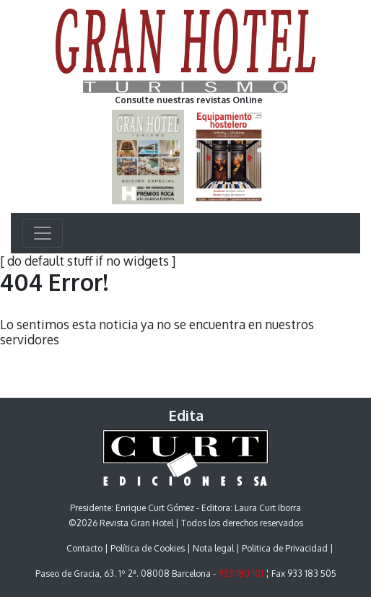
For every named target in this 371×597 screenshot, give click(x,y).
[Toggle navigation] (42, 233)
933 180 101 (240, 573)
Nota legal (213, 548)
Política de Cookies (147, 548)
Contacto (84, 548)
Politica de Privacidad (285, 548)
